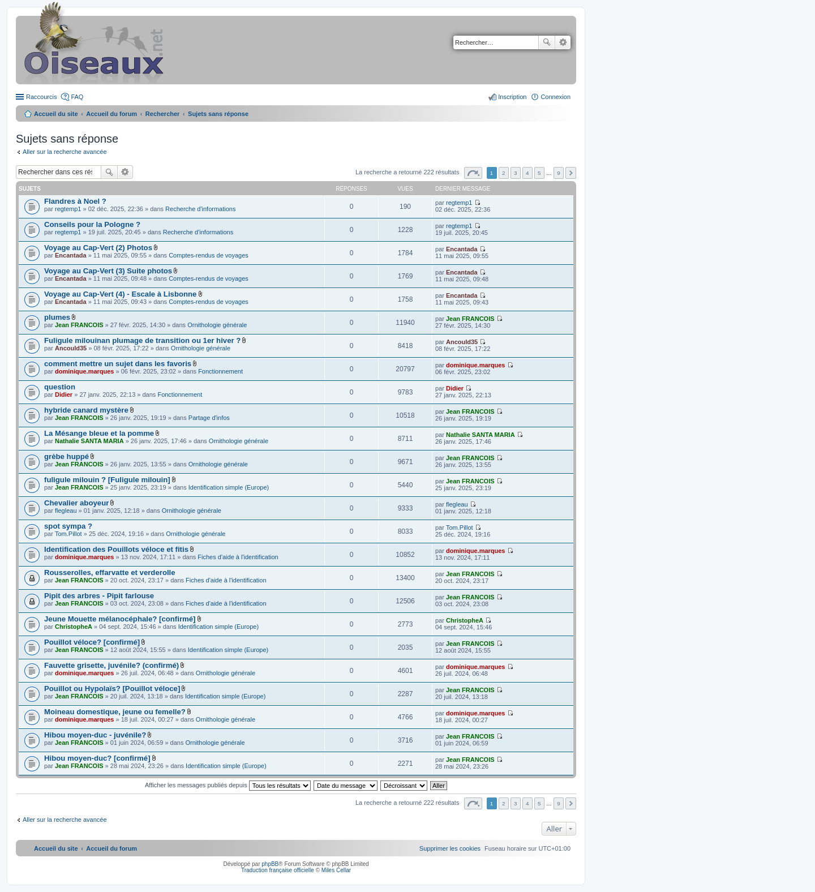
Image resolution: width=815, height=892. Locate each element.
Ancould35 (71, 348)
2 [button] (503, 173)
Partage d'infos (209, 417)
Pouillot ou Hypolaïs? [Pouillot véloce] (112, 688)
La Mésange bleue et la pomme (99, 433)
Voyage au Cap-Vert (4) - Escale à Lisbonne (120, 294)
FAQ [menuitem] (77, 96)
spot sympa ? (68, 526)
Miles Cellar (336, 870)
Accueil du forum (111, 113)
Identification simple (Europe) (228, 487)
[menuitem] (450, 848)
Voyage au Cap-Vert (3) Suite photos (108, 271)
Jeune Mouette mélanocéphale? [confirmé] (119, 619)
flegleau (66, 510)
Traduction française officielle (277, 870)
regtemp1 (68, 208)
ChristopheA (73, 626)
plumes (57, 317)
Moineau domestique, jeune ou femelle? (115, 711)
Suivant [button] (570, 173)
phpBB (269, 864)
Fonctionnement (220, 371)
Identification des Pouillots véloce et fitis (116, 549)
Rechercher (546, 42)
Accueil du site (56, 113)
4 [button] (527, 173)
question (59, 387)
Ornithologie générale (217, 324)
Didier (63, 394)
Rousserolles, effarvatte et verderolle (109, 572)
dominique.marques (84, 371)
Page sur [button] (473, 173)
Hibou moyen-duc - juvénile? (95, 735)
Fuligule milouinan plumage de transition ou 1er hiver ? (142, 340)
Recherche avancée (562, 42)
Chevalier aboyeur (76, 503)
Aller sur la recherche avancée (65, 151)
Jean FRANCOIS (79, 324)
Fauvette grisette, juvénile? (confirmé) (111, 665)
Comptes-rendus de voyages (208, 255)
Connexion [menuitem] (555, 96)
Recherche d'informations (200, 208)
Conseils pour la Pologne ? (92, 224)
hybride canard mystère (86, 410)
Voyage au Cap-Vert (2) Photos (98, 247)
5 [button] (539, 173)
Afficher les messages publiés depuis (228, 785)
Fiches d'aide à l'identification (238, 557)
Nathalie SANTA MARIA (89, 441)
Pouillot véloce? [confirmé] (92, 642)
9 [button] (558, 173)
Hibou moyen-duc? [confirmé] (97, 758)
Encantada (71, 255)
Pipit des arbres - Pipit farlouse (99, 595)
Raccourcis (41, 96)
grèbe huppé (66, 456)
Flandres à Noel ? (75, 201)
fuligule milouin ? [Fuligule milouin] (107, 479)
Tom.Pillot (68, 533)
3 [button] (515, 173)
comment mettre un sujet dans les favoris (117, 363)
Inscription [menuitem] (512, 96)
